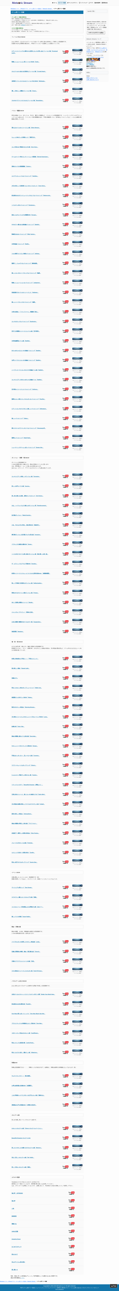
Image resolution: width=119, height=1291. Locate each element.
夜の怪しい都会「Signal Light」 (21, 668)
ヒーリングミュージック (98, 50)
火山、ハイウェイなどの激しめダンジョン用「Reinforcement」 (29, 505)
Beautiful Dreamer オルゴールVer (21, 1138)
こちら (22, 1278)
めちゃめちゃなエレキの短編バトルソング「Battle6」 (26, 350)
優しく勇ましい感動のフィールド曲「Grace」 (24, 91)
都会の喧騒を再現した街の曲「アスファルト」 (24, 823)
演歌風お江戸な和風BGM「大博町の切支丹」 (24, 1105)
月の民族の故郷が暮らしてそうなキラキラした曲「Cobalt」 (28, 804)
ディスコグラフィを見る (96, 32)
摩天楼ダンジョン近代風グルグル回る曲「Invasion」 (26, 534)
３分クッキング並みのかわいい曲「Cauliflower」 (25, 1033)
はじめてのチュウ (16, 1246)
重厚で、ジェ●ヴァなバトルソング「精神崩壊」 (25, 263)
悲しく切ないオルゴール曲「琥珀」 (21, 1167)
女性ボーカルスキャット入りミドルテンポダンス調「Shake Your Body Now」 (33, 994)
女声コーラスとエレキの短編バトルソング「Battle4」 (26, 360)
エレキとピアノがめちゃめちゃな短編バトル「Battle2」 (27, 379)
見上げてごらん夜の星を (18, 1262)
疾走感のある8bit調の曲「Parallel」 (22, 1004)
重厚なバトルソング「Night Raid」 (21, 438)
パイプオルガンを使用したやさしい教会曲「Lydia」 (26, 942)
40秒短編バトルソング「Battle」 (21, 244)
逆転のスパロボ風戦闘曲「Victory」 (22, 166)
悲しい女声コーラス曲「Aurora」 (21, 486)
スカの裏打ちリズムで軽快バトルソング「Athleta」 (26, 253)
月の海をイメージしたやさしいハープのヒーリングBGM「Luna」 (30, 717)
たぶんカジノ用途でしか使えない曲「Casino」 (25, 775)
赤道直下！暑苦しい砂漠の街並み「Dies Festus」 (25, 833)
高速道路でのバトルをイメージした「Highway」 (25, 292)
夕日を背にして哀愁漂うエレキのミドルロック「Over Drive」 (29, 185)
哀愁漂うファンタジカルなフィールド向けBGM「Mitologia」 (29, 81)
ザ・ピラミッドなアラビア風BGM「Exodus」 (24, 563)
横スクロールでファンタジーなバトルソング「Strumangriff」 (29, 428)
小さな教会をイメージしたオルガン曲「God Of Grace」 (27, 971)
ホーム (54, 2)
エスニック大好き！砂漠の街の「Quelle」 (23, 852)
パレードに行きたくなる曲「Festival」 (22, 843)
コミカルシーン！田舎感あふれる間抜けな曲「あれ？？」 (27, 907)
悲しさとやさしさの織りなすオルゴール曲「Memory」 (27, 1147)
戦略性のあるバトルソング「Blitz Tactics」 (24, 234)
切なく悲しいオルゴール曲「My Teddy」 (23, 1157)
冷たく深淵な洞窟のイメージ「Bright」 (23, 602)
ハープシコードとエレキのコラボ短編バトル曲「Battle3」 (28, 370)
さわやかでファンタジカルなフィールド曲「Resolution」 (28, 100)
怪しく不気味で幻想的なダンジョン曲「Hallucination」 (27, 583)
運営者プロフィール (67, 1287)
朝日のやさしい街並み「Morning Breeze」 (24, 707)
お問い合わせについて (92, 79)
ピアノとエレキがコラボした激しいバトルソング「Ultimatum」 (29, 408)
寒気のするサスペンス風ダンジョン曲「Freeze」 (25, 592)
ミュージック (39, 1287)
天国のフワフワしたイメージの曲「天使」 (23, 961)
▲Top (113, 1286)
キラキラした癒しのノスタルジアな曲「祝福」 (24, 897)
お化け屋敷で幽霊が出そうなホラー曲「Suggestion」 (27, 622)
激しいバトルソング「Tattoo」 (20, 418)
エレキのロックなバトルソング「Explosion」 (24, 321)
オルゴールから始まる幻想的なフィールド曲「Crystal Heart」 (29, 71)
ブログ (84, 1287)
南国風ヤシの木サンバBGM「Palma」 (22, 697)
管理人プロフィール (91, 78)
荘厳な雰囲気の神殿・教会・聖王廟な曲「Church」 (26, 951)
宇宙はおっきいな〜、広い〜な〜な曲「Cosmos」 (26, 755)
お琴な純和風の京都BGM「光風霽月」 (22, 1085)
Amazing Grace (16, 1239)
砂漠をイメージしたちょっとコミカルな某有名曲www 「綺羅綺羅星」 (31, 573)
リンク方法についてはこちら (96, 57)
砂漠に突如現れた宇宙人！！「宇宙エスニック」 (25, 658)
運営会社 (105, 2)
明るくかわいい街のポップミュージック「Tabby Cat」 (27, 687)
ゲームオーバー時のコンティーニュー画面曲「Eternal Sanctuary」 (30, 156)
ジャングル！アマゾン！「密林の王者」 (23, 612)
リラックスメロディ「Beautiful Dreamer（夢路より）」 (27, 784)
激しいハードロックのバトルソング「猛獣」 (24, 302)
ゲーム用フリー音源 (29, 1287)
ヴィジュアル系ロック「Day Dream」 (22, 887)
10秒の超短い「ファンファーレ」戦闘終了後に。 (25, 311)
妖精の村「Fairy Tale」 (18, 726)
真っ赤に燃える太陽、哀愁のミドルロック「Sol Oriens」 (27, 496)
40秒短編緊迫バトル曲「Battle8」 (21, 341)
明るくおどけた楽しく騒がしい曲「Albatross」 (25, 1052)
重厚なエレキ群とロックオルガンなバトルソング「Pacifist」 (28, 399)
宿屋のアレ (15, 678)
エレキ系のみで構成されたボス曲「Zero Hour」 (25, 147)
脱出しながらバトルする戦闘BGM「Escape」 (24, 215)
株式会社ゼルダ (61, 1286)
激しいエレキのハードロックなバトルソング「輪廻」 (26, 273)
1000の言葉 (15, 1231)
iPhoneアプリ (99, 51)
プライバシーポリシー (93, 1287)
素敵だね (14, 1223)
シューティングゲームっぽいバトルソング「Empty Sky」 (28, 447)
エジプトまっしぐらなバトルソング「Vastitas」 (25, 176)
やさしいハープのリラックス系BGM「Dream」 (25, 746)
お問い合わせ (77, 1287)
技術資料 (97, 2)
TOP (21, 1287)
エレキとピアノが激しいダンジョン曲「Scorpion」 (26, 476)
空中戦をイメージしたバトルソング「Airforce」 (25, 389)
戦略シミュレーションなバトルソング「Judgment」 (26, 282)
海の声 (13, 1201)
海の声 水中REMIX (17, 1193)
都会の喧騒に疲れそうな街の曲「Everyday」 (24, 736)
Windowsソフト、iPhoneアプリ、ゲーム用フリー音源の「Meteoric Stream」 (32, 8)
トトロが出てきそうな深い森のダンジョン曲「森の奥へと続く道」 (30, 554)
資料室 (59, 1287)
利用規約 (23, 25)
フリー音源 (62, 2)
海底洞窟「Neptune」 (18, 631)
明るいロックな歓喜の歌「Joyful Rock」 (23, 1042)
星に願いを (15, 1269)
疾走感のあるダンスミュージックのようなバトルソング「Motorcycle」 (31, 195)
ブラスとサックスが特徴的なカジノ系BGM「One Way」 (27, 1023)
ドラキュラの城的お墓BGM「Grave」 (22, 544)
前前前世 (14, 1216)
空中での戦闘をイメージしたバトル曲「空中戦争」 (26, 331)
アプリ (91, 2)
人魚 (13, 1208)
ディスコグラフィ (72, 2)
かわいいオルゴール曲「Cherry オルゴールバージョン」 (27, 1128)
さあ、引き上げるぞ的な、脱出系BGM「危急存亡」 (26, 525)
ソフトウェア (83, 2)
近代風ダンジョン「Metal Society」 (22, 515)
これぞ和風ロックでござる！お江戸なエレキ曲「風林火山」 (28, 1095)
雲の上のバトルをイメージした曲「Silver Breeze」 (26, 127)
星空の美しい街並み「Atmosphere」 (22, 814)
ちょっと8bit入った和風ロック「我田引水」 (24, 137)
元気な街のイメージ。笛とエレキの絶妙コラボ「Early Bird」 (29, 794)
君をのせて (15, 1254)
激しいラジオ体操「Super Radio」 (21, 916)
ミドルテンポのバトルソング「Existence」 (24, 205)
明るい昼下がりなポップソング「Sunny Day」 (25, 862)
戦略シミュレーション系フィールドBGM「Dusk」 (26, 61)
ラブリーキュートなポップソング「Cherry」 (24, 765)
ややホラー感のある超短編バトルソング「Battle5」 (26, 224)
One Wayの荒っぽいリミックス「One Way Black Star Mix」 (28, 1013)
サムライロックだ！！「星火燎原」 (21, 1076)
